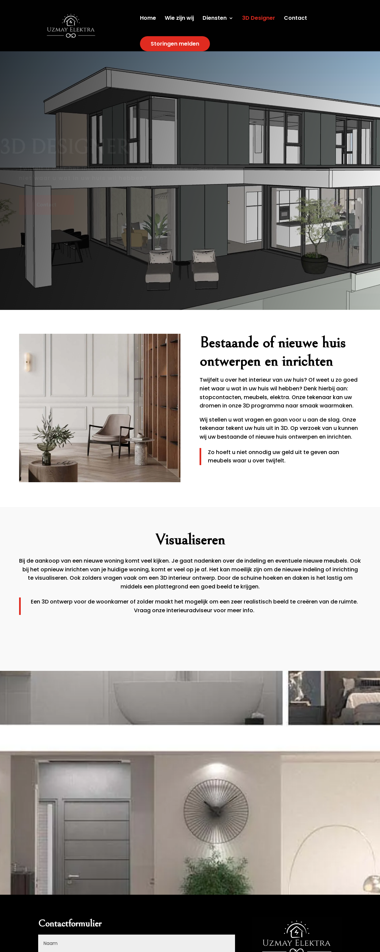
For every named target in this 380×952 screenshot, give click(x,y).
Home (148, 19)
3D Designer (258, 19)
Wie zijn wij (179, 19)
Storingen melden (175, 44)
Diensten (215, 19)
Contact (295, 19)
